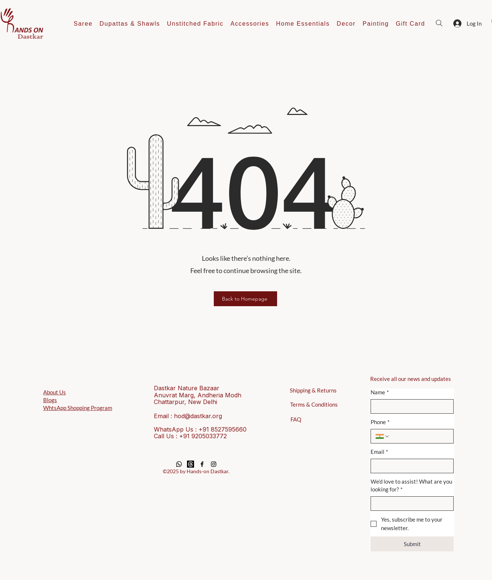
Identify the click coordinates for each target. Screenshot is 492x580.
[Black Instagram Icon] (213, 464)
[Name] (410, 406)
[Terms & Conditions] (315, 404)
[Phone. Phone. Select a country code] (382, 436)
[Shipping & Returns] (315, 390)
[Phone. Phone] (419, 436)
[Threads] (190, 464)
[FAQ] (296, 419)
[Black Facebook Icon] (202, 464)
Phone (380, 422)
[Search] (439, 23)
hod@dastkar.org (198, 416)
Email (379, 452)
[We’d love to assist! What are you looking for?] (410, 503)
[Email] (410, 466)
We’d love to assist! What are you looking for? (411, 485)
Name (380, 392)
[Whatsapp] (178, 464)
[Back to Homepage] (245, 298)
